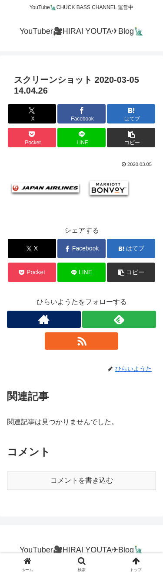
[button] (131, 137)
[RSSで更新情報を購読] (82, 341)
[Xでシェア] (32, 113)
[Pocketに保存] (32, 137)
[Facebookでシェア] (81, 113)
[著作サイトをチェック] (44, 319)
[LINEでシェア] (81, 137)
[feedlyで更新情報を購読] (119, 319)
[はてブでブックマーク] (131, 113)
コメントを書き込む (81, 480)
